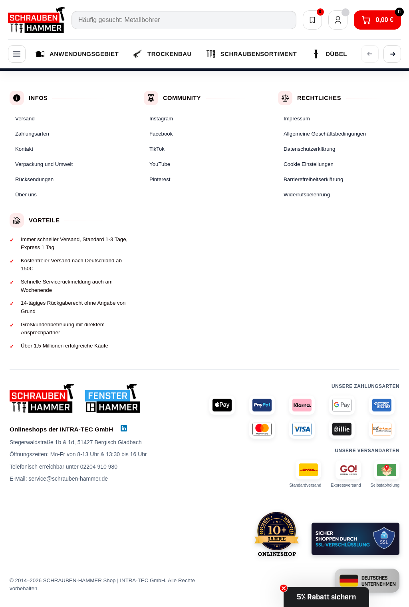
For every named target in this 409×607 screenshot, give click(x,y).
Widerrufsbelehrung (307, 195)
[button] (326, 597)
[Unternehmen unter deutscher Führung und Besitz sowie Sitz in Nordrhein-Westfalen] (367, 581)
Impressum (297, 119)
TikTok (157, 149)
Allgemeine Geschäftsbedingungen (325, 134)
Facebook (161, 134)
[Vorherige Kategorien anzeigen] (370, 54)
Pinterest (159, 179)
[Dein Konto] (337, 20)
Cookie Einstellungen (309, 164)
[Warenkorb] (377, 20)
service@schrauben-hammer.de (68, 478)
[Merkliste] (312, 20)
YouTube (159, 164)
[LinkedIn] (124, 428)
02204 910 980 (98, 466)
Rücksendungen (34, 179)
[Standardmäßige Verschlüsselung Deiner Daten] (355, 539)
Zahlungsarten (32, 134)
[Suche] (183, 20)
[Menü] (17, 54)
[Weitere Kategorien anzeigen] (392, 54)
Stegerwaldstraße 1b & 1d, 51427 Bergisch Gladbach (76, 442)
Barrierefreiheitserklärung (313, 179)
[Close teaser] (284, 588)
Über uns (26, 195)
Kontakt (24, 149)
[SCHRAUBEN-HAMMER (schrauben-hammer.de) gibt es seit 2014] (276, 534)
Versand (25, 119)
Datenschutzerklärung (309, 149)
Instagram (161, 119)
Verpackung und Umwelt (44, 164)
